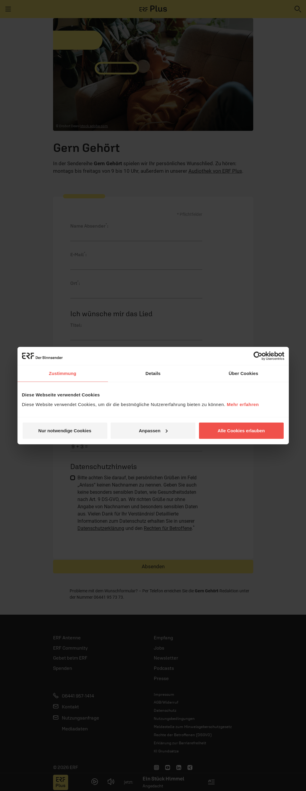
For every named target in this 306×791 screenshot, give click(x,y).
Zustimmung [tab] (62, 373)
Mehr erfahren (243, 404)
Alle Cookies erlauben (241, 430)
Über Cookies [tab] (243, 373)
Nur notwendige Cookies (64, 430)
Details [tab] (153, 373)
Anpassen (153, 430)
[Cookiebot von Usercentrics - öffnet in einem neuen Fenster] (258, 356)
